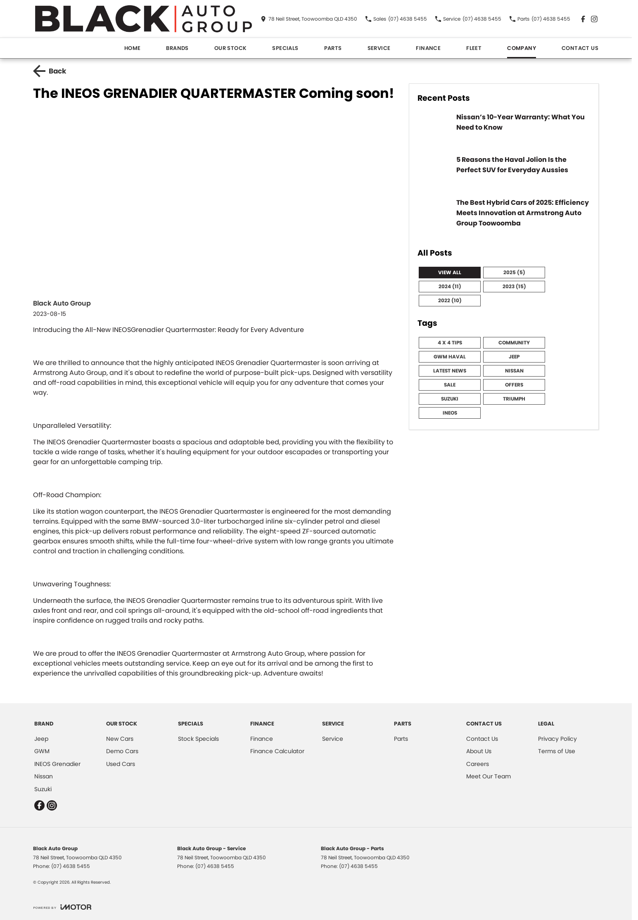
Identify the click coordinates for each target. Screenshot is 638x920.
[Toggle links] (62, 907)
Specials (285, 48)
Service (379, 48)
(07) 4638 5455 (70, 866)
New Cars (119, 739)
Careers (477, 764)
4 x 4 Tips (450, 342)
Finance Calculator (277, 751)
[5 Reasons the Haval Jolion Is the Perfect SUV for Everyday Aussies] (503, 171)
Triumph (514, 398)
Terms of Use (556, 751)
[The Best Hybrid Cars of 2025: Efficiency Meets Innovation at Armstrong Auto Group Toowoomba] (503, 218)
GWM (42, 751)
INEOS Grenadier (57, 764)
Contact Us (580, 48)
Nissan (514, 370)
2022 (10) (450, 300)
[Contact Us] (309, 19)
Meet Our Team (488, 776)
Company (521, 48)
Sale (449, 384)
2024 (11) (450, 286)
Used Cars (120, 764)
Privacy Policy (557, 739)
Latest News (449, 370)
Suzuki (449, 398)
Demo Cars (122, 751)
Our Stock (230, 48)
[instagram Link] (594, 19)
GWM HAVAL (450, 356)
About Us (478, 751)
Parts (333, 48)
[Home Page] (143, 18)
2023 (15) (514, 286)
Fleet (473, 48)
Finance (428, 48)
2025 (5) (514, 272)
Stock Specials (198, 739)
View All (449, 272)
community (514, 342)
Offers (514, 384)
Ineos (450, 412)
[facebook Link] (583, 19)
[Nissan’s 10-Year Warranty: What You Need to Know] (503, 129)
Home (132, 48)
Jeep (514, 356)
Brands (177, 48)
